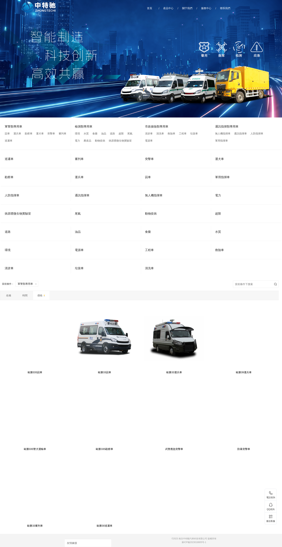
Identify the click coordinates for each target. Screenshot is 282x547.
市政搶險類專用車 (156, 126)
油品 (103, 133)
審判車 (62, 133)
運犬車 (40, 133)
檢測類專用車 (83, 126)
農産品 (87, 140)
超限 (121, 133)
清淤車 (149, 133)
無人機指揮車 (222, 133)
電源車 (149, 140)
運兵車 (17, 133)
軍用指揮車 (221, 140)
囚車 (7, 133)
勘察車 (28, 133)
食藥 (94, 133)
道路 (112, 133)
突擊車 (51, 133)
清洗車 (160, 133)
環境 (77, 133)
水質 (86, 133)
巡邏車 (8, 140)
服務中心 (206, 8)
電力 (77, 140)
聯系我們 (225, 8)
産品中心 (168, 8)
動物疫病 (100, 140)
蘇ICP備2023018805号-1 (194, 542)
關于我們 (187, 8)
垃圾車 (194, 133)
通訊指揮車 (240, 133)
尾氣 (129, 133)
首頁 (149, 8)
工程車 (183, 133)
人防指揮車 (256, 133)
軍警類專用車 (13, 126)
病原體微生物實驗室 (120, 140)
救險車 (171, 133)
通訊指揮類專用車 (226, 126)
